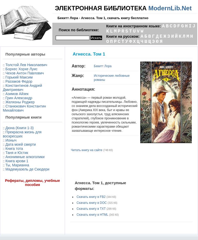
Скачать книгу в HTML (92, 214)
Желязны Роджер (20, 102)
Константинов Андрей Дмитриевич (22, 87)
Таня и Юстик (16, 153)
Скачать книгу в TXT (91, 209)
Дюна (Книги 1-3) (19, 128)
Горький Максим (19, 77)
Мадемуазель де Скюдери (27, 169)
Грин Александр (18, 98)
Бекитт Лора (103, 66)
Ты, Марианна (17, 165)
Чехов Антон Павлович (24, 73)
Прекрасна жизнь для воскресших (22, 134)
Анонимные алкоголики (25, 157)
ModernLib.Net (170, 8)
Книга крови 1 (16, 161)
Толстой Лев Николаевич (26, 65)
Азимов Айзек (17, 94)
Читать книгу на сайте (86, 150)
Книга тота (14, 148)
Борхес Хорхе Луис (21, 69)
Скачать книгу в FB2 (91, 197)
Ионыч (10, 140)
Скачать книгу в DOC (92, 203)
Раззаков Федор (18, 81)
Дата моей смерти (20, 144)
